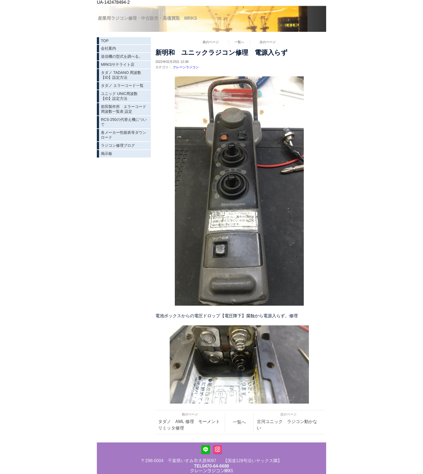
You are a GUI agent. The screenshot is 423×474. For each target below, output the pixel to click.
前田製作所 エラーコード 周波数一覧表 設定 (125, 109)
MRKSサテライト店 (117, 64)
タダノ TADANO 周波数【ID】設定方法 (121, 75)
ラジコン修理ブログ (118, 145)
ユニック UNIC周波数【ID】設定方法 (119, 96)
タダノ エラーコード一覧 (122, 85)
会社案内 (108, 48)
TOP (105, 41)
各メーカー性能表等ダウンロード (123, 134)
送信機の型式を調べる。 (121, 56)
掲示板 (106, 153)
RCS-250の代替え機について (124, 122)
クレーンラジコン (186, 67)
